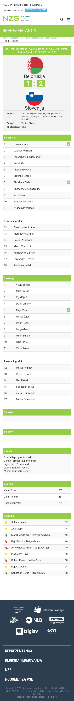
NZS (8, 670)
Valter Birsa (10, 490)
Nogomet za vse (19, 679)
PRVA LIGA (7, 5)
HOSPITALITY (36, 5)
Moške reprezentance (33, 38)
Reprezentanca (16, 38)
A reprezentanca (51, 38)
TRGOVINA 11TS (21, 5)
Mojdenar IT (43, 697)
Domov (5, 38)
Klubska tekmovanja (23, 660)
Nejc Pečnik (17, 541)
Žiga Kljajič (16, 528)
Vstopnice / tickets (36, 10)
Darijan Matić (33, 541)
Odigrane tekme (11, 41)
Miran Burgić (38, 573)
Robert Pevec (18, 560)
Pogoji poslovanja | (54, 691)
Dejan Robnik (11, 496)
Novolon (53, 697)
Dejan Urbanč (18, 566)
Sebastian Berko (20, 573)
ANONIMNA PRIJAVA (12, 10)
